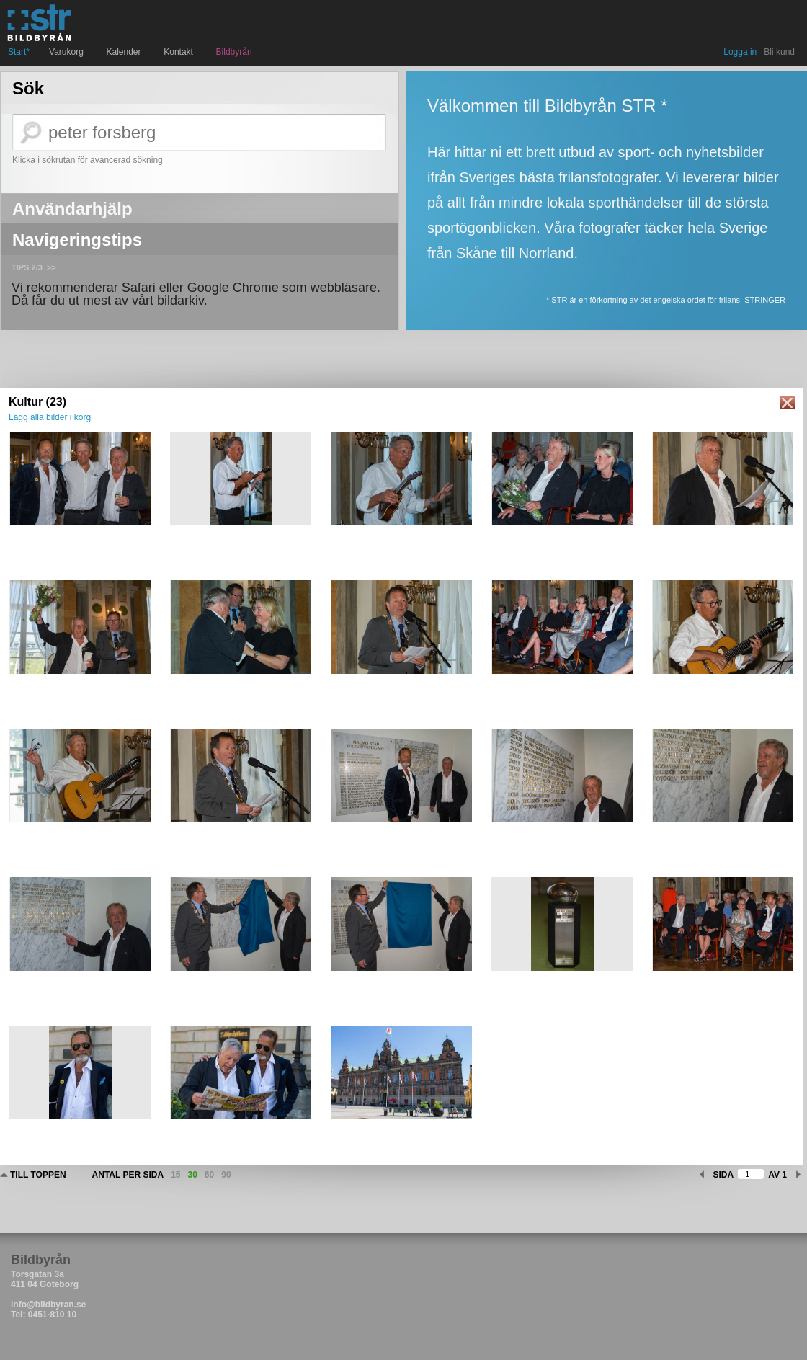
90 (226, 1174)
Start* (19, 52)
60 (209, 1174)
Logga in (740, 52)
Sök (28, 88)
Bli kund (779, 52)
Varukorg (67, 52)
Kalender (126, 52)
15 (175, 1174)
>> (51, 267)
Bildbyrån (234, 52)
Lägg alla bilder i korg (50, 417)
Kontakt (180, 52)
